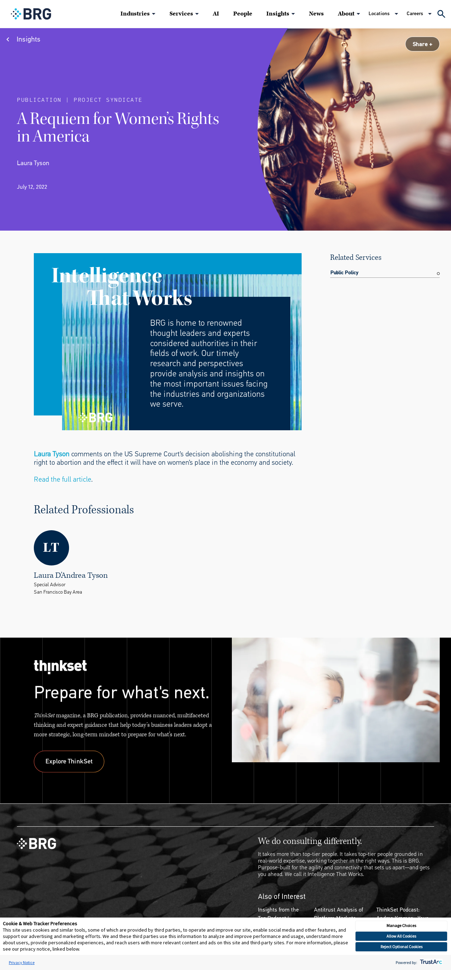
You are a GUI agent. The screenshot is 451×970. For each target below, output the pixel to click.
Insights (277, 14)
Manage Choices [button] (401, 925)
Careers (415, 13)
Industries (135, 14)
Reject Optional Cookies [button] (401, 946)
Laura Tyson (51, 454)
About (346, 14)
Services (181, 14)
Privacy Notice (22, 962)
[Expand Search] (441, 14)
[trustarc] (430, 962)
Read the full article (62, 479)
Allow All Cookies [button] (401, 936)
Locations (379, 13)
